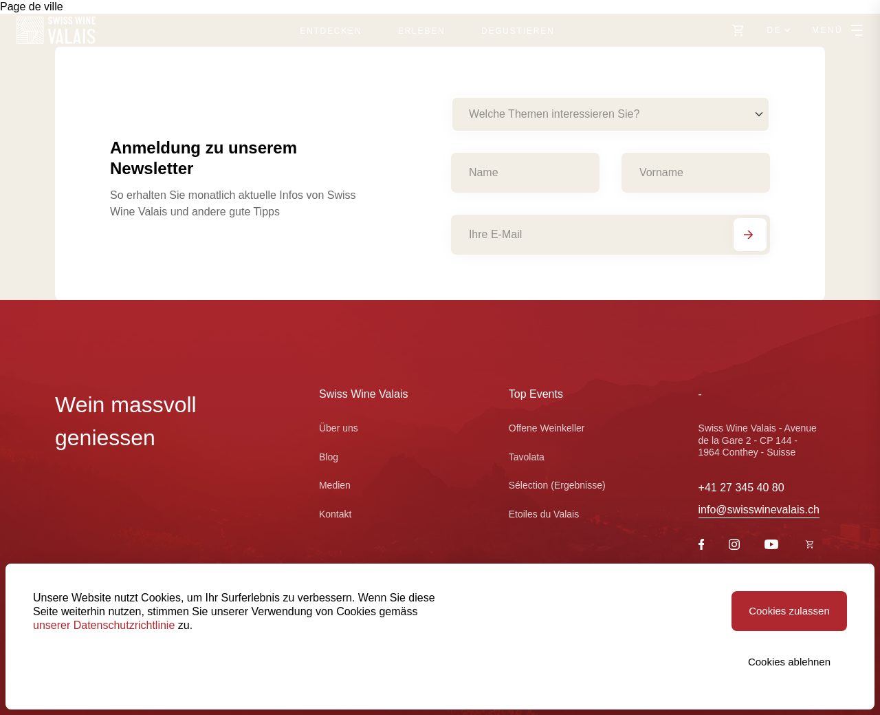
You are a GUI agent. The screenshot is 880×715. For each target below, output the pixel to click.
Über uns (338, 428)
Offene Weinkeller (547, 428)
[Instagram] (734, 546)
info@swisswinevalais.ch (759, 509)
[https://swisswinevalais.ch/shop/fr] (810, 545)
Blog (328, 456)
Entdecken (331, 31)
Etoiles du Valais (544, 514)
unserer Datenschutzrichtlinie (104, 625)
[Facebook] (701, 546)
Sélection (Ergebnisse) (557, 485)
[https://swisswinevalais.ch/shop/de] (738, 30)
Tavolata (526, 456)
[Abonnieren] (750, 234)
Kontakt (335, 514)
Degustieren (517, 31)
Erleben (422, 31)
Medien (335, 485)
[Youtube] (771, 545)
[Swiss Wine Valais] (56, 30)
